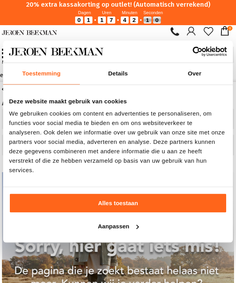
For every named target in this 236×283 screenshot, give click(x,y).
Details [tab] (118, 73)
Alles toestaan (118, 203)
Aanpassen (118, 226)
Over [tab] (194, 73)
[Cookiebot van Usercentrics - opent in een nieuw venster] (192, 51)
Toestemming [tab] (41, 73)
